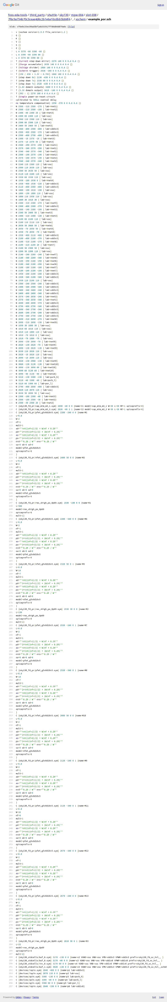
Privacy (26, 997)
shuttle (52, 15)
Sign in (160, 4)
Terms (35, 997)
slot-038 (91, 15)
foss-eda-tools (17, 15)
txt (154, 997)
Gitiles (19, 997)
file (71, 26)
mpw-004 (77, 15)
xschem (81, 19)
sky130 (64, 15)
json (161, 997)
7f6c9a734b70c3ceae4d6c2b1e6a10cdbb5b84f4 (39, 19)
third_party (37, 15)
